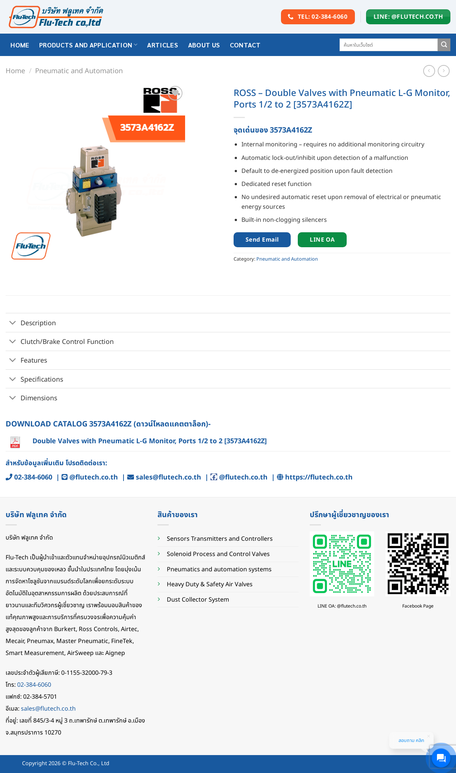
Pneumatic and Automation (79, 70)
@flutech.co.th (93, 476)
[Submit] (444, 44)
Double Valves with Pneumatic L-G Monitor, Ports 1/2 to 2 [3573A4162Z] (149, 440)
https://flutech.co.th (319, 476)
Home (15, 70)
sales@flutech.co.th (168, 476)
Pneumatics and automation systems (219, 569)
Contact (245, 44)
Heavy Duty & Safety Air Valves (210, 584)
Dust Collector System (198, 599)
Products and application (88, 44)
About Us (204, 44)
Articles (162, 44)
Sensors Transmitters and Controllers (220, 538)
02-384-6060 (33, 476)
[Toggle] (13, 323)
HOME (19, 44)
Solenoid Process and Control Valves (218, 554)
